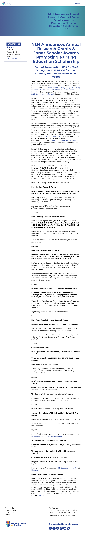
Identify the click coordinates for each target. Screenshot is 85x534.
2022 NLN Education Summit (43, 94)
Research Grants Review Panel (64, 141)
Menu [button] (79, 3)
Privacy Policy (10, 508)
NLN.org (34, 470)
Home (60, 28)
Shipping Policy (10, 510)
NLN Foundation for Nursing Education (46, 436)
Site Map (8, 514)
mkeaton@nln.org (13, 58)
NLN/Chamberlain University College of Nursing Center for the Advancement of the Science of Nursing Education (55, 90)
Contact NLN (9, 512)
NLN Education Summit (66, 468)
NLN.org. (41, 495)
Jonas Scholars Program (50, 136)
